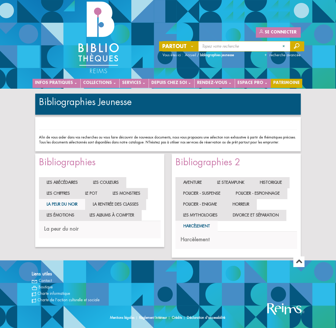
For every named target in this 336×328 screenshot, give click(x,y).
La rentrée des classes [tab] (115, 204)
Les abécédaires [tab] (62, 183)
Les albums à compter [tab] (112, 215)
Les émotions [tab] (60, 215)
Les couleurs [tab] (106, 183)
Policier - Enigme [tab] (200, 204)
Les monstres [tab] (126, 193)
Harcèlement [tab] (196, 226)
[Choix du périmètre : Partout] (179, 46)
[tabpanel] (100, 229)
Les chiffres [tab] (58, 193)
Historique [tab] (271, 183)
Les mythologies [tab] (200, 215)
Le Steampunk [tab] (230, 183)
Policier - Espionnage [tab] (258, 193)
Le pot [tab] (91, 193)
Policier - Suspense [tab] (201, 193)
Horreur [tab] (240, 204)
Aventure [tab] (192, 183)
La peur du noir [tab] (62, 204)
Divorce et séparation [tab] (256, 215)
